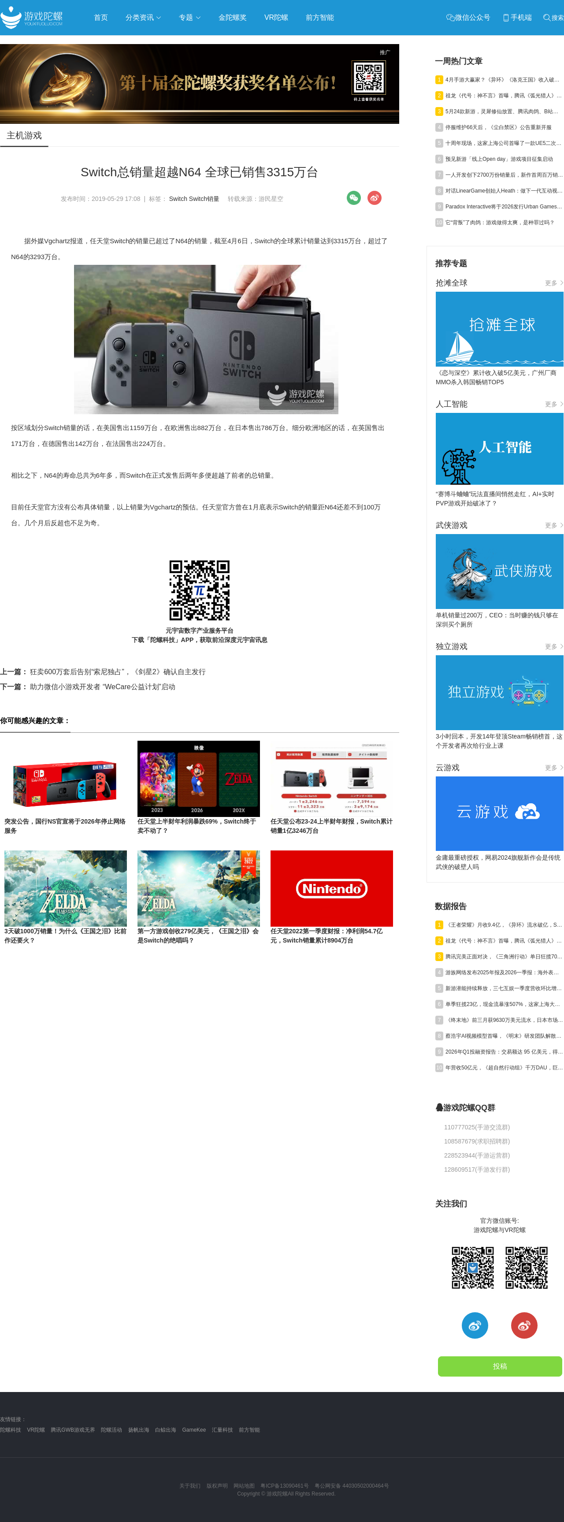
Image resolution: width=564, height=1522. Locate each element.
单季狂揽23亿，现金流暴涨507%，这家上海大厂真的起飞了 (504, 1004)
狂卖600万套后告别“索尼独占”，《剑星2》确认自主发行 (103, 672)
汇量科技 (222, 1430)
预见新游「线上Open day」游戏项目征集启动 (499, 159)
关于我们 (189, 1486)
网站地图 (244, 1486)
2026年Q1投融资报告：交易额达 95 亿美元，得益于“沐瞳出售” (504, 1052)
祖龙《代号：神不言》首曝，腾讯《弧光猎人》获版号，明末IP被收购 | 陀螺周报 (504, 96)
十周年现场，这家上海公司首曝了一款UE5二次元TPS (504, 143)
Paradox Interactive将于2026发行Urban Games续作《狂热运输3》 (504, 207)
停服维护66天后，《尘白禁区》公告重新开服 (498, 127)
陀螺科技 (10, 1430)
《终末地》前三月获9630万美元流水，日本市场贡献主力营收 (504, 1020)
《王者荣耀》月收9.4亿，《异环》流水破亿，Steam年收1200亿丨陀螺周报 (504, 925)
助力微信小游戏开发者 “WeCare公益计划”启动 (87, 686)
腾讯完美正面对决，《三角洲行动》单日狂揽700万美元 (504, 957)
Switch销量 (204, 198)
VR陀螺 (36, 1430)
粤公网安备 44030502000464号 (352, 1486)
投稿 (500, 1366)
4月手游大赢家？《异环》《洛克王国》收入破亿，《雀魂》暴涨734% (504, 80)
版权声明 (217, 1486)
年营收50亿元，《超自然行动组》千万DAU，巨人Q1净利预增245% (504, 1068)
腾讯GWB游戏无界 (73, 1430)
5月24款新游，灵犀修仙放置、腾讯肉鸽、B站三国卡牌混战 (504, 111)
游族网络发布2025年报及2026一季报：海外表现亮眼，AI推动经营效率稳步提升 (504, 972)
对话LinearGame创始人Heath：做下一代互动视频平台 (504, 191)
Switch (178, 198)
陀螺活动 (111, 1430)
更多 (554, 282)
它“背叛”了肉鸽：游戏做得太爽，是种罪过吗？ (500, 222)
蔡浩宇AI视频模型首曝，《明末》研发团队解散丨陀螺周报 (504, 1036)
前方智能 (249, 1430)
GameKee (194, 1430)
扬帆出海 (138, 1430)
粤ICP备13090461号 (284, 1486)
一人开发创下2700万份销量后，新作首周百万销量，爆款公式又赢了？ (504, 175)
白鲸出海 (165, 1430)
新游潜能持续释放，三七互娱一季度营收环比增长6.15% (504, 988)
